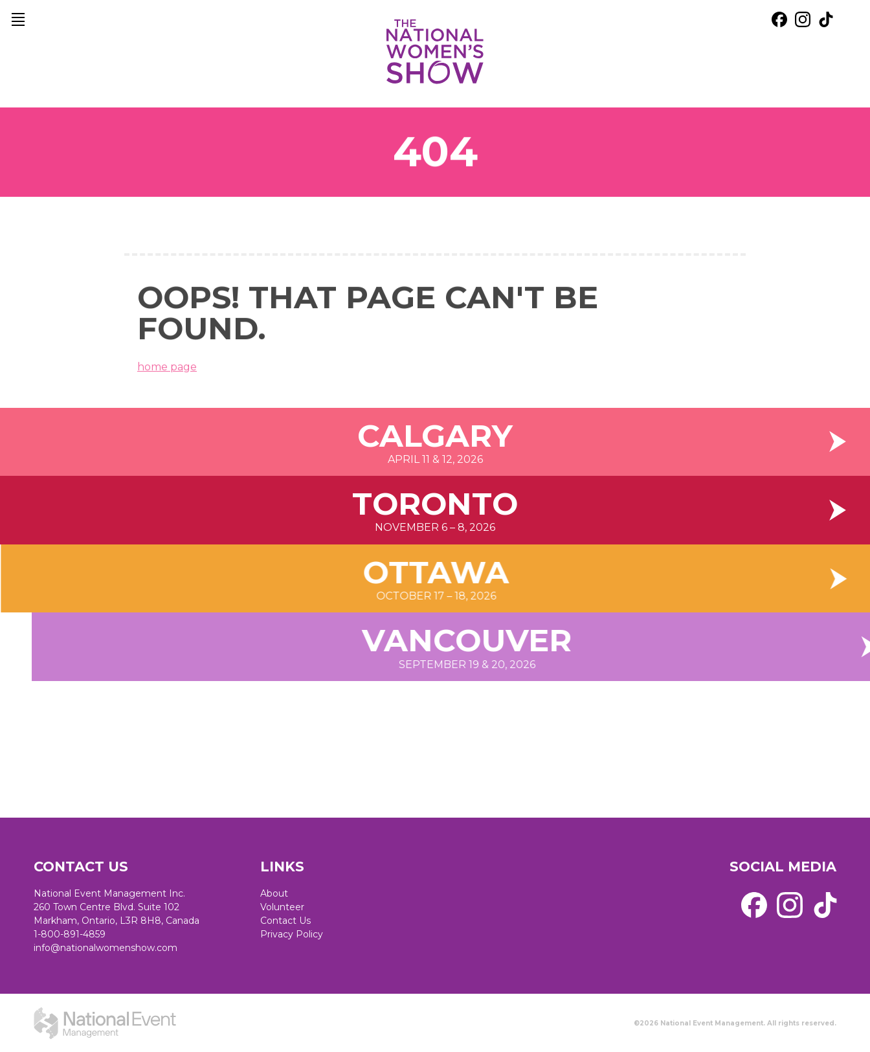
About (274, 893)
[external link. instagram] (802, 19)
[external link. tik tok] (826, 19)
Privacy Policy (291, 934)
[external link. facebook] (779, 19)
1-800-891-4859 (70, 934)
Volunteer (282, 907)
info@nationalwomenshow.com (105, 948)
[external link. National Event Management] (105, 1023)
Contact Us (285, 920)
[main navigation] (18, 19)
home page (167, 375)
